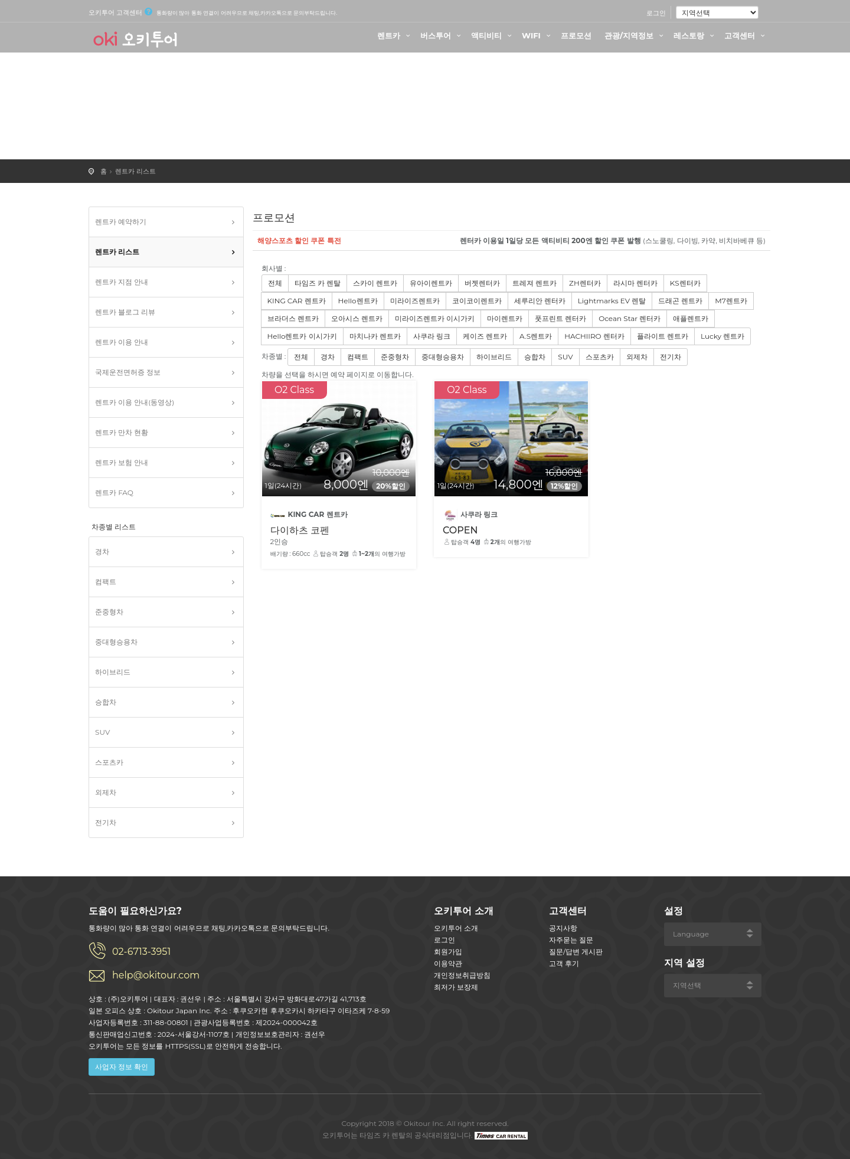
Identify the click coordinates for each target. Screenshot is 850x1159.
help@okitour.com (156, 975)
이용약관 (448, 963)
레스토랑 (695, 35)
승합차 (105, 702)
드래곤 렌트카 (680, 300)
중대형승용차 (116, 641)
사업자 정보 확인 (121, 1066)
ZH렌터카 (585, 283)
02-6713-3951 (141, 951)
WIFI (538, 35)
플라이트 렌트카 (662, 336)
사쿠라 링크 (431, 336)
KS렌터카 (685, 283)
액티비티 (493, 35)
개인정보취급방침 (462, 975)
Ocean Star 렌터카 (630, 318)
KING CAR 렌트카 (296, 300)
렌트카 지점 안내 (121, 281)
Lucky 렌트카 (722, 336)
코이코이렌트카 (477, 300)
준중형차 (109, 611)
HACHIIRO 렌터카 (594, 336)
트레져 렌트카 (534, 283)
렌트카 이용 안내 (121, 342)
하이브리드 (112, 671)
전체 (275, 283)
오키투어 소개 (456, 928)
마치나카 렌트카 (375, 336)
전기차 (105, 822)
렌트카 (395, 35)
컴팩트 (105, 581)
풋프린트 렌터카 (560, 318)
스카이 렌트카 (375, 283)
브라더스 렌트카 (293, 318)
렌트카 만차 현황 (121, 432)
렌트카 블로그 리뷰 (125, 311)
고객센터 (746, 35)
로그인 (656, 13)
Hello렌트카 (358, 300)
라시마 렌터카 (635, 283)
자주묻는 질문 (571, 939)
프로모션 (576, 35)
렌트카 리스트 (135, 171)
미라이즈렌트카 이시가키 (435, 318)
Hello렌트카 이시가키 (302, 336)
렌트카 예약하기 (120, 221)
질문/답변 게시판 (576, 951)
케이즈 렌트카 (485, 336)
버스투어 (442, 35)
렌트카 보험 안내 (121, 462)
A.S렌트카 (535, 336)
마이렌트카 (504, 318)
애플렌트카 (690, 318)
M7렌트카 (731, 300)
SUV (102, 732)
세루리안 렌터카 (539, 300)
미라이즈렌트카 (415, 300)
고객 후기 (564, 963)
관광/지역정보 (635, 35)
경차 (102, 551)
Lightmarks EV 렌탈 (612, 300)
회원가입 (448, 951)
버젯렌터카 (482, 283)
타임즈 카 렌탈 (318, 283)
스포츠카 (109, 762)
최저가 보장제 (456, 987)
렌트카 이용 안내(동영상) (134, 402)
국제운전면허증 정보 (128, 372)
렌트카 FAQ (114, 492)
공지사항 (563, 928)
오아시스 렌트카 (356, 318)
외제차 (105, 792)
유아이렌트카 (431, 283)
